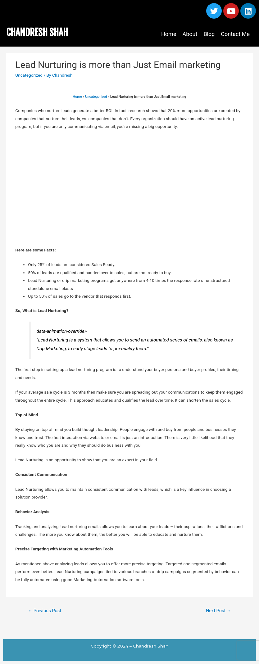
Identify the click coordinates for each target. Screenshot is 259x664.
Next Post (218, 610)
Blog (209, 34)
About (189, 34)
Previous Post (44, 610)
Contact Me (235, 34)
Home (168, 34)
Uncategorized (29, 75)
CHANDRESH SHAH (37, 32)
